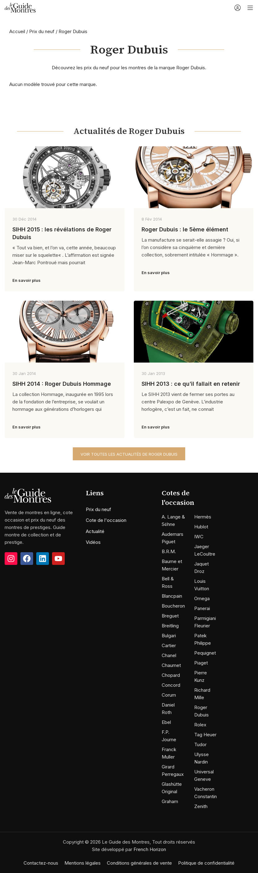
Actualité (95, 531)
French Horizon (149, 849)
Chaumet (171, 665)
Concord (171, 685)
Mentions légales (82, 863)
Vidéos (93, 542)
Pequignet (205, 653)
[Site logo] (20, 7)
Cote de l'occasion (106, 520)
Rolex (200, 725)
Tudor (200, 744)
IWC (198, 537)
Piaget (201, 663)
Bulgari (169, 636)
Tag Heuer (205, 735)
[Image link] (28, 495)
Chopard (171, 675)
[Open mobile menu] (250, 8)
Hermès (202, 517)
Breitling (170, 626)
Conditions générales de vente (139, 863)
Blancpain (172, 596)
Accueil (17, 31)
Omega (202, 598)
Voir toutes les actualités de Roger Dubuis (129, 454)
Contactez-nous (41, 863)
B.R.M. (169, 551)
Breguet (170, 616)
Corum (169, 695)
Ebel (166, 722)
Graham (170, 801)
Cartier (169, 645)
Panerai (202, 608)
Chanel (169, 655)
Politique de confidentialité (206, 863)
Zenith (201, 806)
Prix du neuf (42, 31)
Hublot (201, 527)
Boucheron (173, 606)
